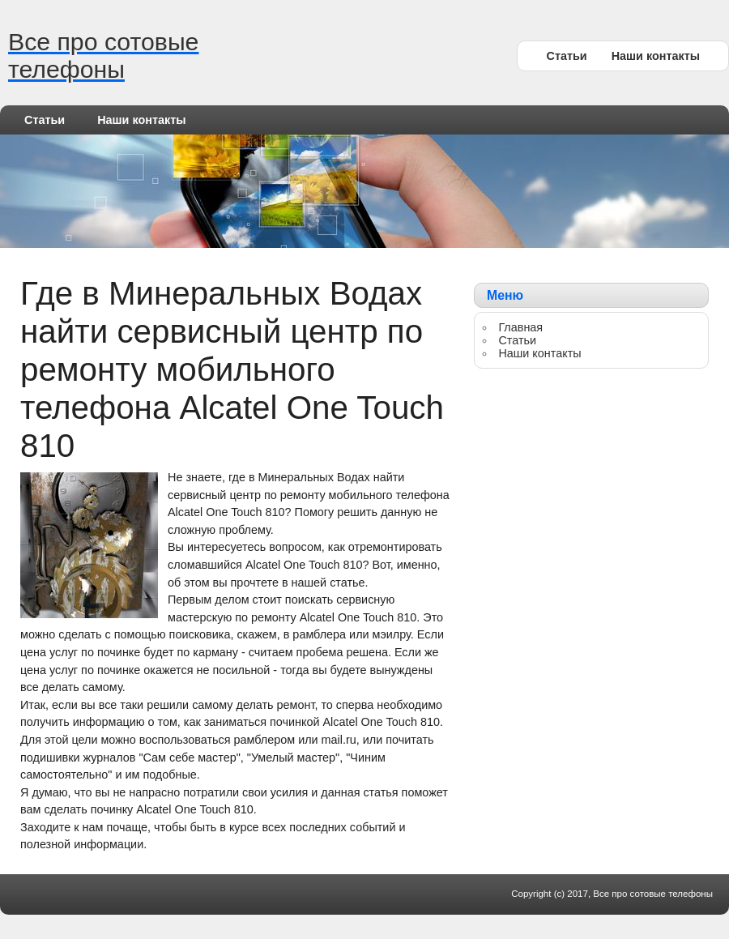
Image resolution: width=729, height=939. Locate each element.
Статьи (566, 55)
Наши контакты (656, 55)
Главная (520, 327)
